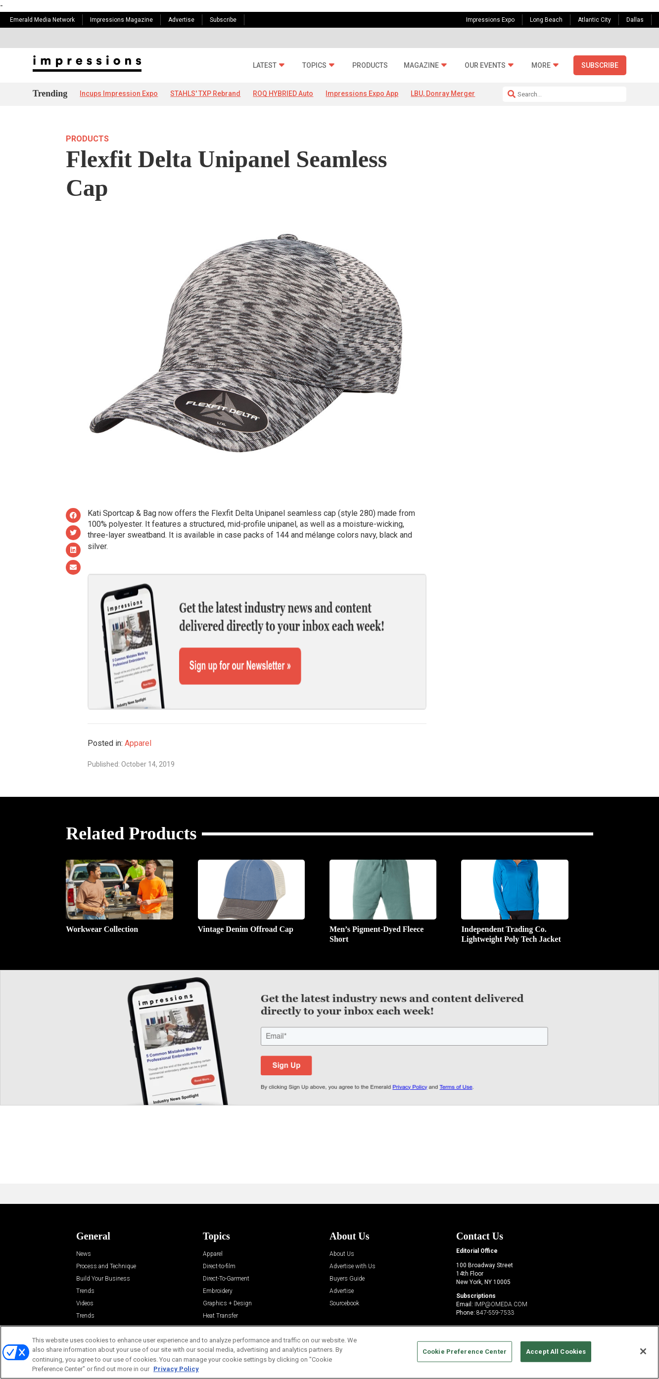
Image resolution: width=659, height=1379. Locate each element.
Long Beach (546, 20)
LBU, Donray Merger (443, 93)
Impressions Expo (490, 20)
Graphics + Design (227, 1269)
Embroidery (218, 1257)
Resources (89, 1294)
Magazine (421, 65)
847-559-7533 (495, 1278)
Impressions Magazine (121, 20)
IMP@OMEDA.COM (500, 1270)
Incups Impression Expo (119, 93)
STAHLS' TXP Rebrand (205, 93)
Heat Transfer (220, 1282)
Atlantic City (594, 20)
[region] (329, 1352)
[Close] (643, 1351)
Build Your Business (103, 1244)
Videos (85, 1269)
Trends (85, 1257)
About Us (342, 1220)
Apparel (138, 708)
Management (220, 1294)
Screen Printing (222, 1306)
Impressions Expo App (362, 93)
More (541, 65)
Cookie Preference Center (465, 1351)
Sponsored (90, 1306)
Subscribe (223, 20)
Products (370, 65)
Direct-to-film (219, 1232)
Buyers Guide (347, 1244)
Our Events (485, 65)
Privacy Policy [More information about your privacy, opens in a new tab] (176, 1369)
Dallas (635, 20)
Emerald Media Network (42, 20)
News (83, 1220)
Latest (265, 65)
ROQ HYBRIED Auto (283, 93)
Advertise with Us (353, 1232)
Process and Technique (106, 1232)
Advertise (181, 20)
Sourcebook (344, 1269)
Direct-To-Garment (226, 1244)
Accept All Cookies (556, 1351)
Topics (314, 65)
